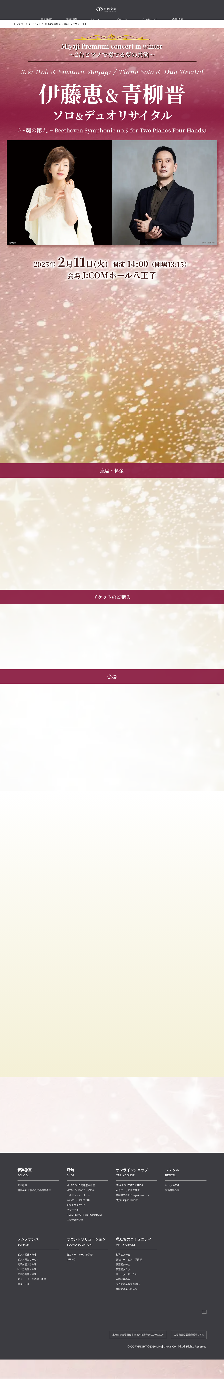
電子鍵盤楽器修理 (27, 1280)
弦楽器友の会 (123, 1280)
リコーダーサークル (126, 1290)
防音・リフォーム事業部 (80, 1270)
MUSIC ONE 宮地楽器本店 (81, 1201)
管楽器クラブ (123, 1285)
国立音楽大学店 (75, 1235)
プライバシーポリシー (176, 1339)
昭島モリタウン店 (76, 1220)
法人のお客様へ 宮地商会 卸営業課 (184, 1328)
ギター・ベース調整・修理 (32, 1295)
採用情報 (139, 1339)
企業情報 (125, 1339)
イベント (121, 15)
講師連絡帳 (154, 1339)
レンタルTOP (172, 1201)
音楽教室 (22, 1201)
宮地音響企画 (172, 1206)
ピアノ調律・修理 (27, 1270)
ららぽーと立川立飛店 (78, 1215)
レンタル (96, 15)
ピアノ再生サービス (28, 1275)
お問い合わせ (199, 1339)
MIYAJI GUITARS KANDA (80, 1206)
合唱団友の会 (123, 1295)
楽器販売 (71, 15)
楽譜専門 (133, 1211)
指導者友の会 (123, 1270)
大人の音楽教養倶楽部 (128, 1300)
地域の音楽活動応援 (126, 1304)
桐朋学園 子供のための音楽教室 (34, 1206)
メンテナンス (150, 15)
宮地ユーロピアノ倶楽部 (129, 1275)
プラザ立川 (73, 1225)
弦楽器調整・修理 (27, 1285)
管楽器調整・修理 (27, 1290)
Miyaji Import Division (127, 1215)
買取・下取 (23, 1300)
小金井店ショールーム (78, 1211)
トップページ (21, 24)
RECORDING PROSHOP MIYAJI (84, 1230)
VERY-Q (71, 1275)
